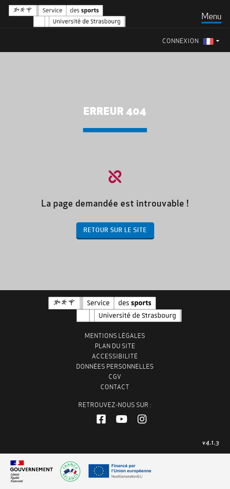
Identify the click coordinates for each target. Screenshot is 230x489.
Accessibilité (115, 356)
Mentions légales (115, 336)
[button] (101, 419)
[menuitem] (211, 41)
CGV (115, 377)
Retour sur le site (115, 230)
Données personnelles (115, 366)
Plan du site (115, 346)
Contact (115, 387)
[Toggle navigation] (211, 16)
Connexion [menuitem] (180, 41)
